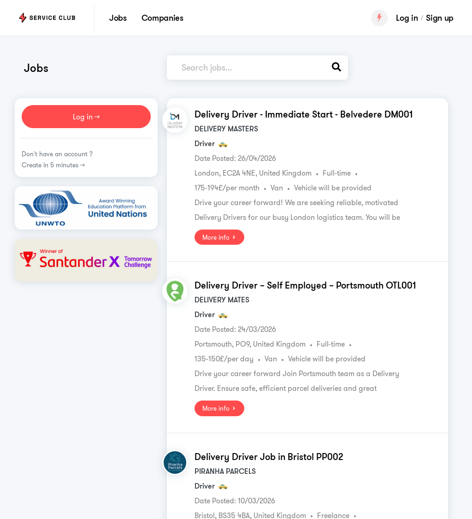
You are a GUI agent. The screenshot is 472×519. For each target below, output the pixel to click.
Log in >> (86, 116)
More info (219, 237)
